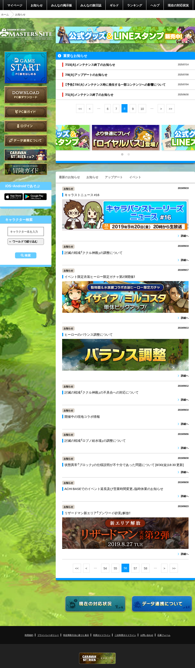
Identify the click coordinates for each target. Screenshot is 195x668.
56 (125, 568)
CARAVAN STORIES (97, 658)
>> (170, 108)
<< (80, 108)
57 (135, 568)
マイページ (14, 5)
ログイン (25, 126)
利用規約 (29, 635)
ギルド (114, 5)
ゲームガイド (25, 169)
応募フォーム (164, 635)
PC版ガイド (25, 112)
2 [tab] (128, 154)
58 (145, 568)
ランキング (134, 5)
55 (115, 568)
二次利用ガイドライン (125, 635)
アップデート (114, 177)
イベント (135, 177)
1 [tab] (122, 154)
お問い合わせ (146, 635)
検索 (28, 255)
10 (142, 108)
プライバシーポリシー (48, 635)
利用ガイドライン (101, 635)
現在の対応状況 (178, 5)
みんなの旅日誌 (90, 5)
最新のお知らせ (69, 177)
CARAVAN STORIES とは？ (25, 155)
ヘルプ (154, 5)
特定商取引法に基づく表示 (76, 635)
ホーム (5, 14)
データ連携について (25, 140)
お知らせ (37, 5)
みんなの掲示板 (61, 5)
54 (105, 568)
